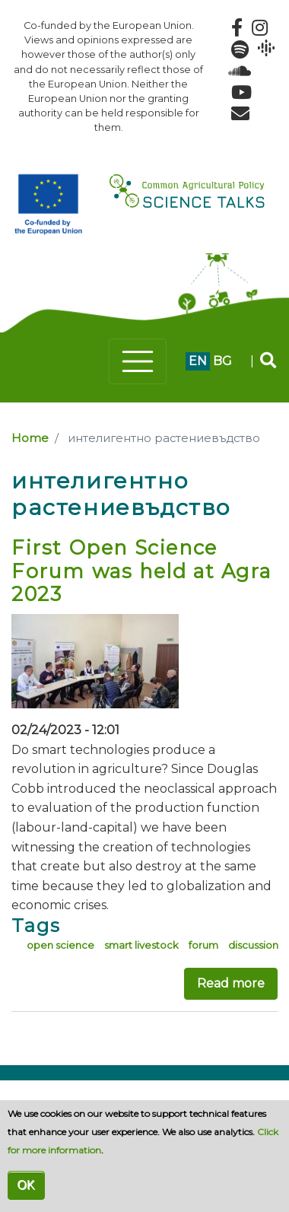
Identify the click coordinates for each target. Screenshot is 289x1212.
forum (203, 945)
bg (222, 361)
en (198, 361)
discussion (253, 945)
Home (30, 438)
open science (60, 945)
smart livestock (141, 945)
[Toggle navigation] (138, 361)
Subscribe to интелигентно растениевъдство (17, 1041)
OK (26, 1185)
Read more (231, 983)
